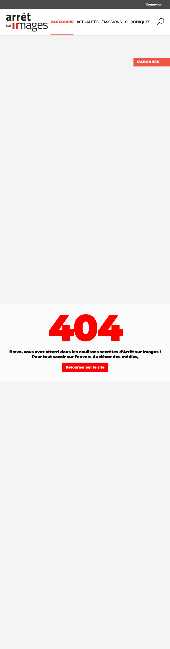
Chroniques (137, 22)
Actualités (88, 22)
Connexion (154, 4)
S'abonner (148, 62)
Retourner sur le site (85, 367)
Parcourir (61, 22)
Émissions (111, 22)
